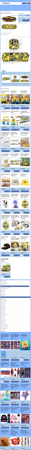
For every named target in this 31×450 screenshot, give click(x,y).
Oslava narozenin (4, 324)
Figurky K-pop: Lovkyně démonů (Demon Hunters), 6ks (25, 432)
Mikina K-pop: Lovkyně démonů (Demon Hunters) (15, 409)
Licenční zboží (16, 286)
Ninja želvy (3, 302)
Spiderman (2, 310)
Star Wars (2, 313)
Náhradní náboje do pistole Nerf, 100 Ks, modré (5, 364)
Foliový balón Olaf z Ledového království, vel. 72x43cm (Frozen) (5, 195)
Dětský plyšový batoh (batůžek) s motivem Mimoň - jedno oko (25, 195)
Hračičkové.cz (6, 3)
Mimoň (2, 297)
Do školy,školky (16, 320)
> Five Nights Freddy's (4, 325)
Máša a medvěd (3, 294)
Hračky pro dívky (16, 282)
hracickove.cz (15, 332)
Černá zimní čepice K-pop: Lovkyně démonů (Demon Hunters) (5, 409)
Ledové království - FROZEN (5, 287)
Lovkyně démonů (4, 301)
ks (3, 108)
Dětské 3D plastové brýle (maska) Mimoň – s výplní (15, 217)
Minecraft (2, 295)
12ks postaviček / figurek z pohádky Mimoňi (4, 259)
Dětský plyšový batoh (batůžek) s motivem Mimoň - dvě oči (5, 217)
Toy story (2, 316)
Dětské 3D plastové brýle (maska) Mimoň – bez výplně (25, 217)
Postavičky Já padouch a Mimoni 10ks (14, 134)
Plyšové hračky (16, 285)
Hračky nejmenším (16, 283)
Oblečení (16, 321)
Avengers (2, 290)
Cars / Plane (3, 291)
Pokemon (2, 305)
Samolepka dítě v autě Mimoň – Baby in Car (25, 112)
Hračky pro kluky (16, 280)
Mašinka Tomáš (3, 306)
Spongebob (3, 309)
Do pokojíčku (16, 319)
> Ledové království (4, 328)
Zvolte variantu (15, 108)
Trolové (2, 317)
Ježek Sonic (3, 298)
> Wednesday (3, 331)
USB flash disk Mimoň (5, 111)
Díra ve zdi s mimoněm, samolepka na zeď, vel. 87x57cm (15, 238)
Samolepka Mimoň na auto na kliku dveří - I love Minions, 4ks (5, 134)
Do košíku (26, 20)
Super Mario (3, 312)
